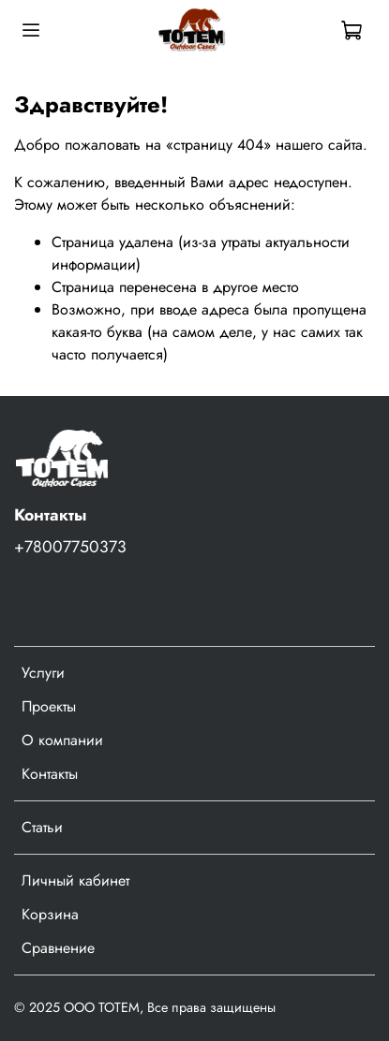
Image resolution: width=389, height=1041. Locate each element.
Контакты (50, 773)
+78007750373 (70, 547)
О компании (62, 740)
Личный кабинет (75, 880)
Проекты (49, 706)
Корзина (50, 914)
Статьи (42, 827)
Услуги (43, 672)
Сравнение (58, 948)
